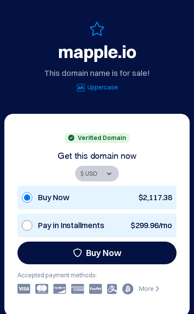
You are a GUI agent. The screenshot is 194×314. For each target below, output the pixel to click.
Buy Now (97, 252)
